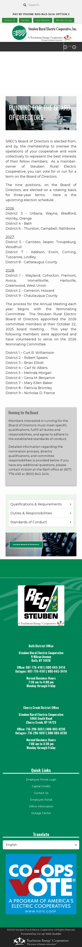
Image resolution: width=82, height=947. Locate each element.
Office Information (41, 806)
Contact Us (41, 793)
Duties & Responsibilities (31, 513)
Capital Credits (41, 786)
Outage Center (41, 813)
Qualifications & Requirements (36, 504)
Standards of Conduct (28, 522)
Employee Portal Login (41, 779)
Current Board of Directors (26, 544)
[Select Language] (41, 844)
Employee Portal (41, 799)
